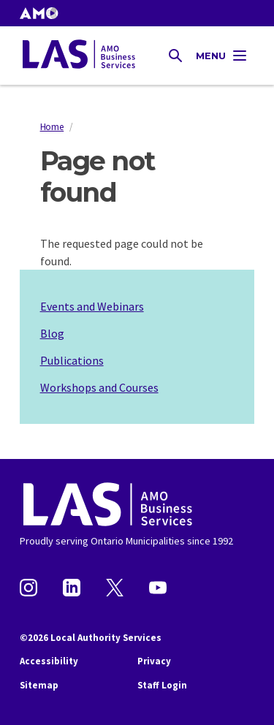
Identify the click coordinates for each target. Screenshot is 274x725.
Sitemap (39, 685)
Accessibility (49, 661)
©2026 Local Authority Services (90, 637)
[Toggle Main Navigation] (222, 55)
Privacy (154, 661)
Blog (52, 333)
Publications (72, 360)
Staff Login (162, 685)
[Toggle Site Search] (175, 55)
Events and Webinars (92, 306)
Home (52, 126)
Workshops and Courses (99, 387)
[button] (38, 13)
